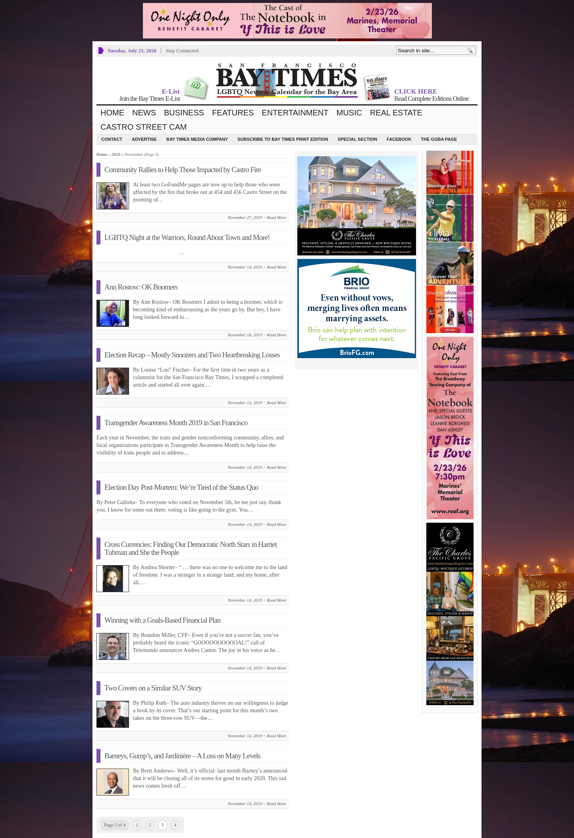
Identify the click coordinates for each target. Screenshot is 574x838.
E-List (171, 91)
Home (112, 112)
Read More (276, 217)
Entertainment (295, 112)
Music (349, 112)
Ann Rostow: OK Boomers (140, 287)
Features (233, 112)
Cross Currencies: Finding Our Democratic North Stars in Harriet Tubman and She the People (190, 548)
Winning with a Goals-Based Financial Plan (162, 620)
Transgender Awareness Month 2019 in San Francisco (175, 422)
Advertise (144, 139)
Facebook (399, 139)
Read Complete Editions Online (431, 98)
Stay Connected (182, 51)
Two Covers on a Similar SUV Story (153, 688)
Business (184, 112)
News (144, 112)
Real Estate (396, 112)
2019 (116, 154)
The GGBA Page (439, 139)
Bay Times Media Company (197, 139)
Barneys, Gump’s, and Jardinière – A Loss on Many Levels (182, 756)
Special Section (357, 139)
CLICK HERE (415, 91)
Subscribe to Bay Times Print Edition (282, 139)
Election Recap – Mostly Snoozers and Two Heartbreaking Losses (192, 355)
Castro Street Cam (143, 127)
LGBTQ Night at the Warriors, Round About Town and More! (187, 237)
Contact (111, 139)
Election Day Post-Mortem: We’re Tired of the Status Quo (181, 487)
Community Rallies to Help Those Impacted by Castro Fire (182, 169)
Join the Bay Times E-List (149, 98)
